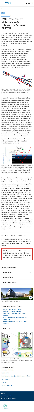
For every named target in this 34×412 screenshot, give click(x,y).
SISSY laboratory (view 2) (23, 376)
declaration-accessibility (8, 398)
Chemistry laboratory (7, 385)
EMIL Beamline (6, 272)
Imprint (3, 393)
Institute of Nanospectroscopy (12, 311)
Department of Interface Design (12, 309)
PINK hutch (5, 382)
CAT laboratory (6, 379)
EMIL (2, 8)
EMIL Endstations (7, 277)
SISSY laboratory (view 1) (8, 376)
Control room (5, 373)
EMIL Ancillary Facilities (9, 282)
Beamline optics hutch (8, 369)
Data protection (6, 396)
